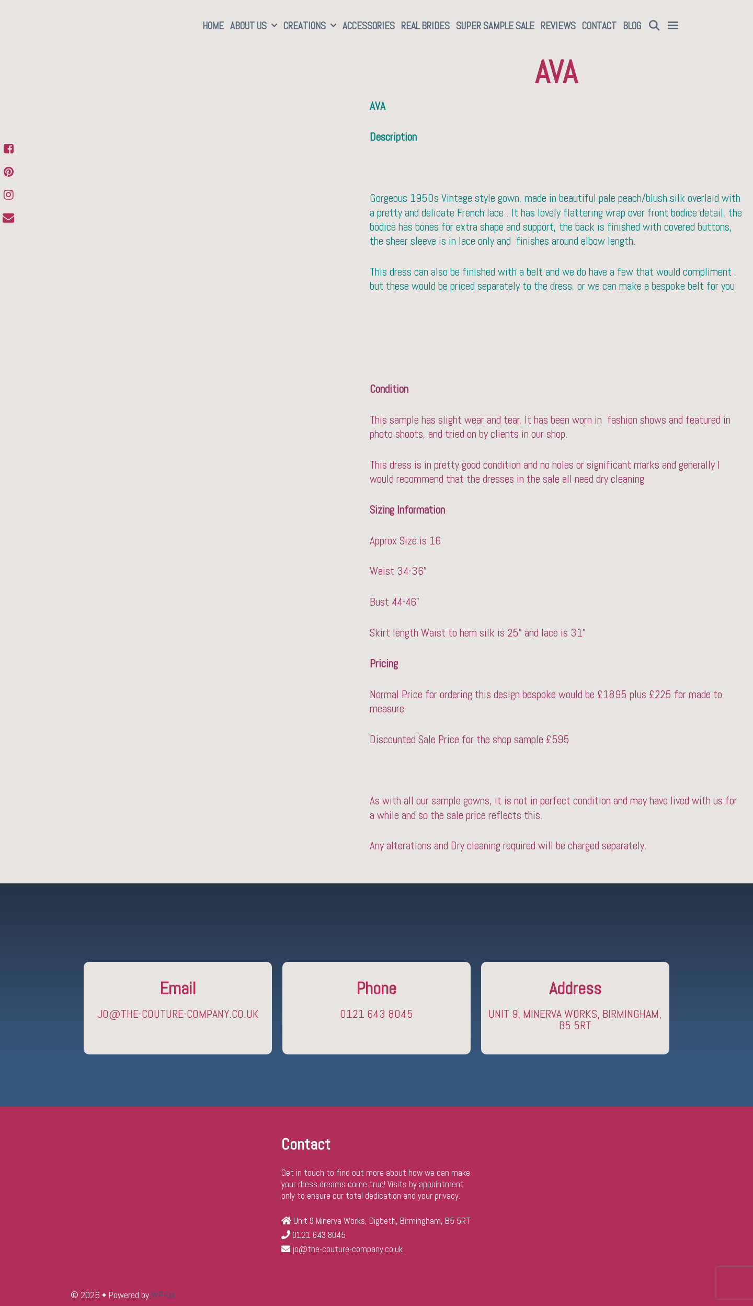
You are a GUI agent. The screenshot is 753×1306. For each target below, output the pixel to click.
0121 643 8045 (376, 1013)
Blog (632, 25)
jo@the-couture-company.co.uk (177, 1013)
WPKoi (163, 1295)
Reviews (558, 25)
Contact (599, 25)
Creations (311, 26)
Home (213, 25)
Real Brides (425, 25)
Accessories (369, 25)
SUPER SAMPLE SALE (495, 25)
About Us (255, 26)
